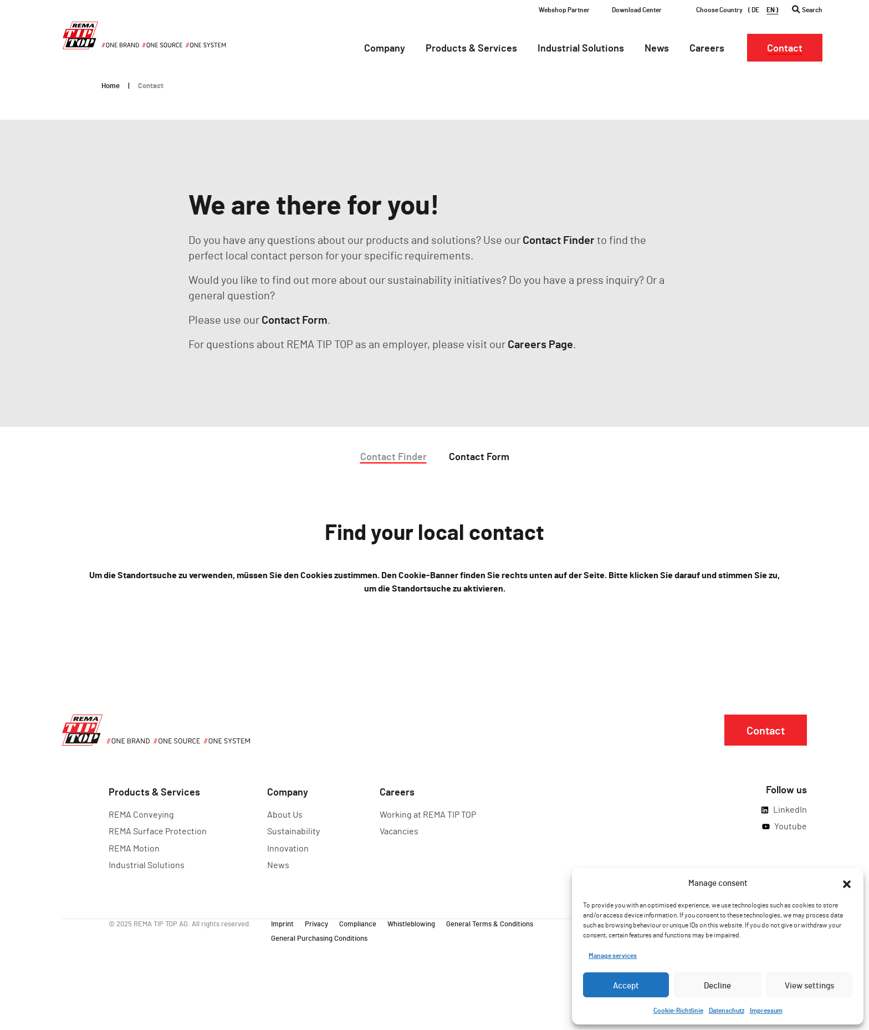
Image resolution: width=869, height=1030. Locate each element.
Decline (717, 985)
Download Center (637, 9)
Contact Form (295, 319)
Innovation (288, 848)
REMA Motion (134, 848)
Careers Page (540, 343)
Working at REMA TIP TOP (428, 814)
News (278, 864)
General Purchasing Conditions (319, 937)
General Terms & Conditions (489, 923)
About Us (285, 814)
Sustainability (293, 830)
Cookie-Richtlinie (678, 1010)
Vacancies (399, 830)
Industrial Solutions (147, 864)
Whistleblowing (411, 923)
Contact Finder (559, 239)
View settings (809, 985)
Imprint (282, 923)
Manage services (613, 955)
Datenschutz (726, 1010)
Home (110, 85)
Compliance (357, 923)
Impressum (766, 1010)
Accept (626, 985)
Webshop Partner (564, 9)
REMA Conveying (141, 814)
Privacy (316, 923)
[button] (846, 882)
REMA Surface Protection (158, 830)
